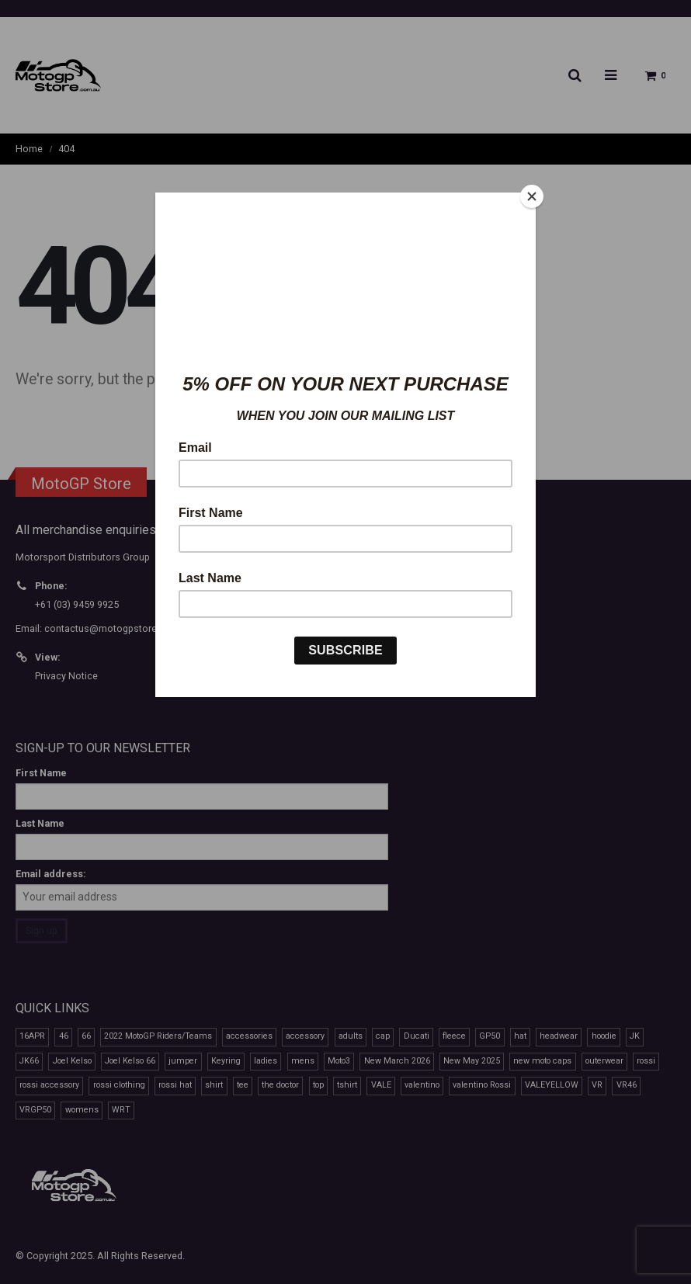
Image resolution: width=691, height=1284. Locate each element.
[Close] (531, 196)
